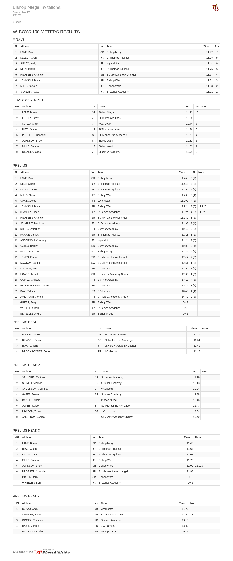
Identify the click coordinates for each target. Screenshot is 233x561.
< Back (17, 22)
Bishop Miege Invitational (37, 7)
